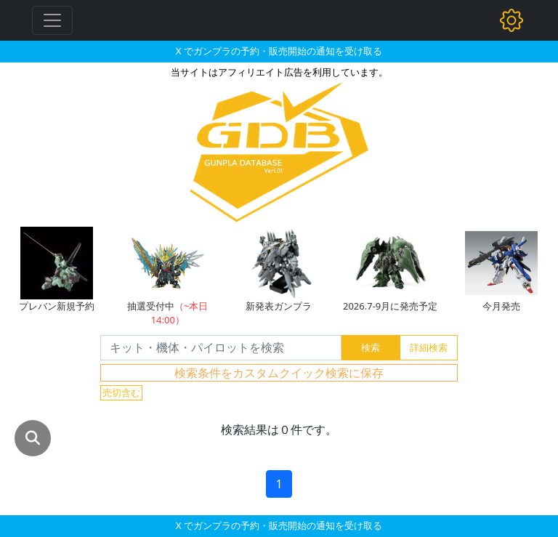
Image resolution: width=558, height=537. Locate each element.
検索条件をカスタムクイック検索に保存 (279, 373)
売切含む (121, 392)
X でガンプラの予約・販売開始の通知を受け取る (279, 50)
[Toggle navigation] (52, 20)
